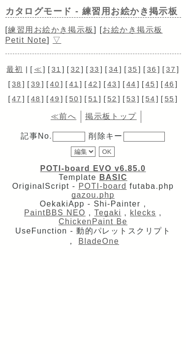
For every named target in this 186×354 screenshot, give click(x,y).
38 (17, 84)
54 (150, 98)
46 (169, 84)
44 (131, 84)
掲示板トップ (111, 116)
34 (114, 69)
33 (94, 69)
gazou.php (93, 195)
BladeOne (98, 241)
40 (55, 84)
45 (150, 84)
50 (74, 98)
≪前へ (63, 116)
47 (17, 98)
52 (112, 98)
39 (36, 84)
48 (36, 98)
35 (133, 69)
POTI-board (102, 186)
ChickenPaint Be (93, 221)
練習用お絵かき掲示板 (50, 30)
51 (93, 98)
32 (75, 69)
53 (131, 98)
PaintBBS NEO (55, 212)
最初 (14, 69)
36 (152, 69)
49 (55, 98)
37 (171, 69)
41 (74, 84)
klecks (143, 212)
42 (93, 84)
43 (112, 84)
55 (169, 98)
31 (57, 69)
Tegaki (108, 212)
